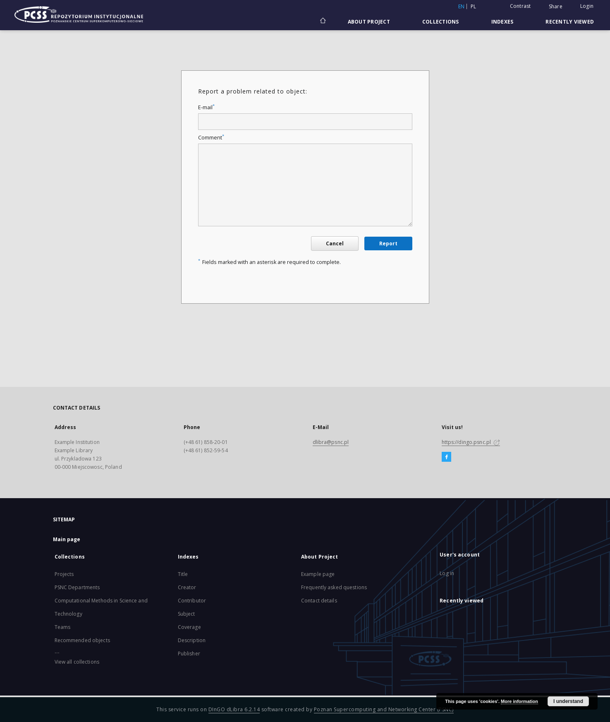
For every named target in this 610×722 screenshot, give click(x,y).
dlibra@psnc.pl (331, 442)
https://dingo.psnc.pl (471, 442)
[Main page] (322, 21)
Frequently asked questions (334, 587)
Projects (64, 574)
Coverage (189, 627)
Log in (447, 573)
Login (586, 6)
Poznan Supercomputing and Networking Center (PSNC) (384, 709)
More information (519, 701)
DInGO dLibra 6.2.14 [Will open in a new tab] (234, 709)
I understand (568, 701)
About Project (369, 21)
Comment (211, 137)
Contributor (192, 600)
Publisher (189, 653)
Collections (440, 21)
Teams (63, 627)
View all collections (77, 661)
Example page (318, 574)
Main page (67, 539)
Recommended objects (82, 640)
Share (555, 6)
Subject (186, 613)
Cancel (335, 243)
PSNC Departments (77, 587)
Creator (187, 587)
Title (183, 574)
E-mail (206, 107)
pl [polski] (473, 6)
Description (192, 640)
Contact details (319, 600)
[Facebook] (446, 457)
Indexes (502, 21)
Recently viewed (569, 21)
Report (388, 243)
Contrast (520, 6)
